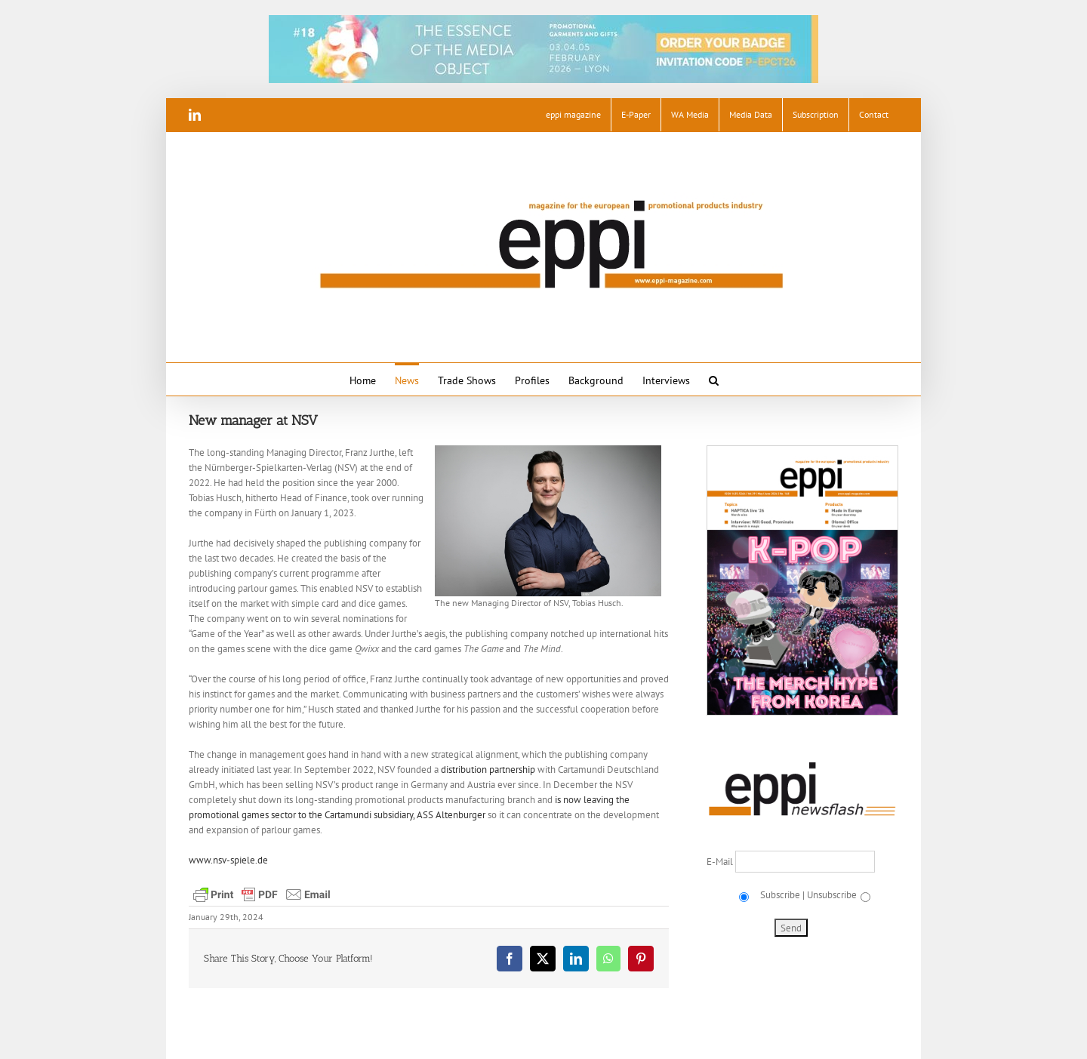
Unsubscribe (832, 894)
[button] (714, 379)
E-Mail (721, 861)
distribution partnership (488, 769)
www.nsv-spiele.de (228, 860)
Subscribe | (781, 894)
